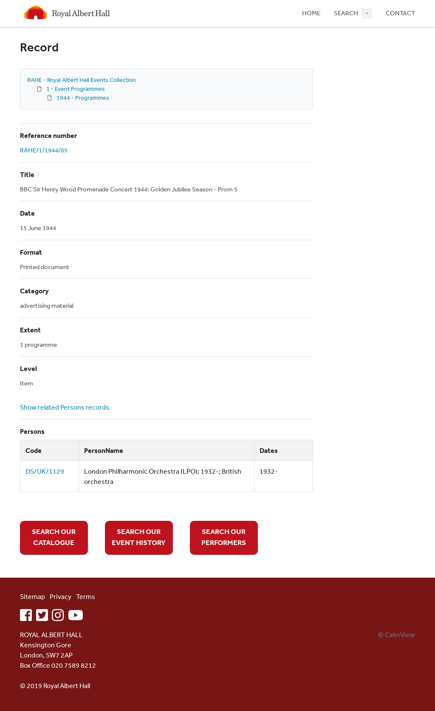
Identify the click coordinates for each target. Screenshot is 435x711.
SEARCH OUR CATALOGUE (54, 537)
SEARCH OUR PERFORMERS (223, 537)
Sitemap (32, 596)
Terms (85, 596)
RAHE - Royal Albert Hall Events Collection (81, 80)
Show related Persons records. (65, 407)
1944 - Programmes (82, 97)
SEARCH (346, 13)
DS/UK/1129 (44, 471)
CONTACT (400, 13)
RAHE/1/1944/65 (44, 150)
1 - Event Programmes (75, 89)
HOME (311, 13)
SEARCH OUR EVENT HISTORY (139, 537)
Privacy (60, 596)
